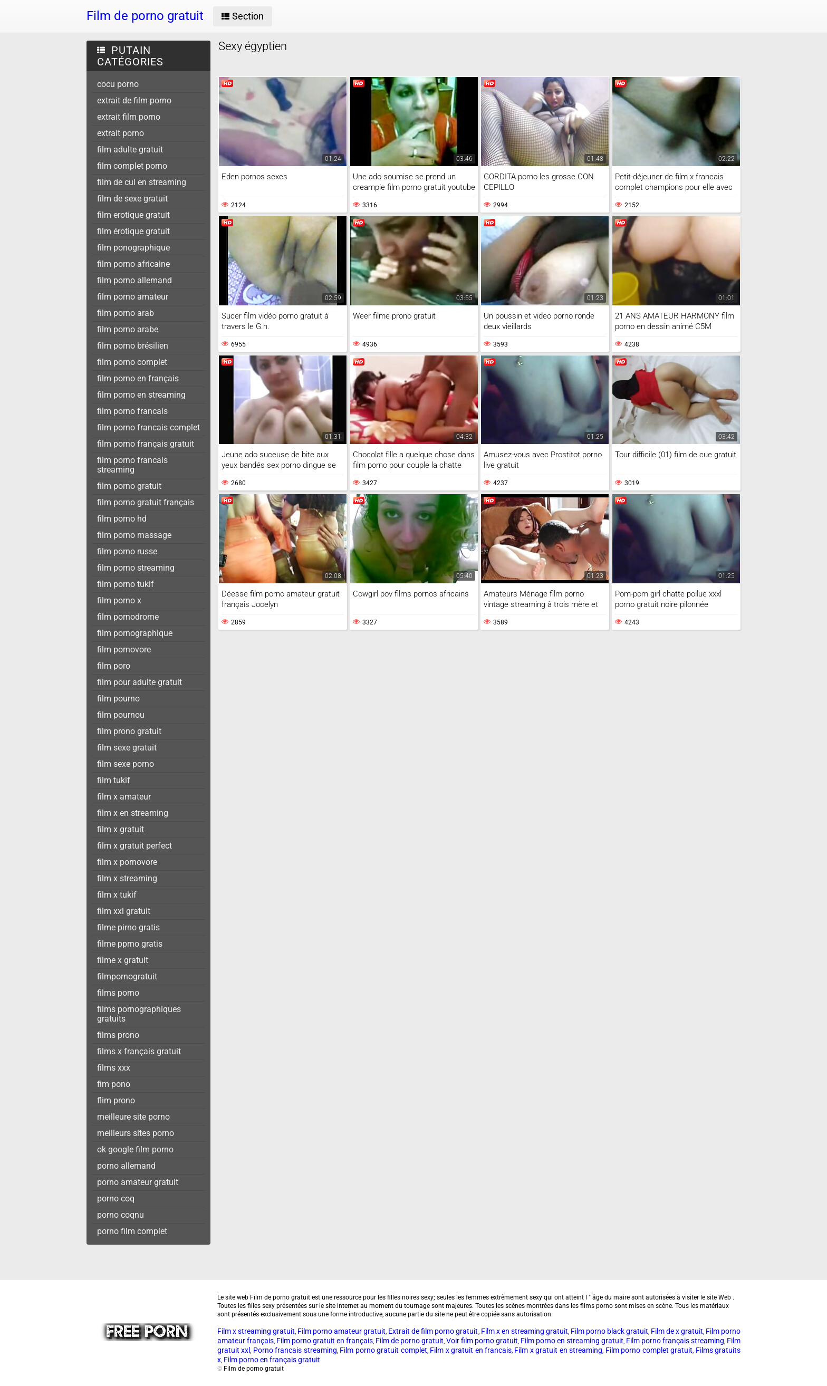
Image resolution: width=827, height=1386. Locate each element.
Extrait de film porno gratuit (433, 1331)
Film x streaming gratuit (256, 1331)
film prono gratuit (129, 731)
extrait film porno (128, 117)
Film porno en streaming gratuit (572, 1340)
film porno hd (122, 519)
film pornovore (124, 649)
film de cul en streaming (141, 182)
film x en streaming (132, 813)
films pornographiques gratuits (139, 1014)
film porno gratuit (129, 486)
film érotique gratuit (133, 231)
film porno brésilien (132, 346)
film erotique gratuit (133, 215)
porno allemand (126, 1166)
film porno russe (127, 551)
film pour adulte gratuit (139, 682)
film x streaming (127, 878)
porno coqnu (120, 1215)
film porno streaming (136, 568)
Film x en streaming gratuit (524, 1331)
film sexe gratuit (127, 748)
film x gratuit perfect (134, 846)
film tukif (113, 780)
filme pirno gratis (128, 927)
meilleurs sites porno (135, 1133)
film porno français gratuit (145, 444)
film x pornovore (127, 862)
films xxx (113, 1068)
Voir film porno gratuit (482, 1340)
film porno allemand (134, 280)
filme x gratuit (122, 960)
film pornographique (134, 633)
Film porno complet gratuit (649, 1350)
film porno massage (134, 535)
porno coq (115, 1199)
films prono (118, 1035)
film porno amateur (132, 297)
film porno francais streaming (132, 465)
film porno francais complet (148, 427)
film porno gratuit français (145, 502)
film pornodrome (128, 617)
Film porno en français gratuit (272, 1359)
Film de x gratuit (677, 1331)
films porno (118, 993)
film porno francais (132, 411)
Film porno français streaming (675, 1340)
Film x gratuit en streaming (558, 1350)
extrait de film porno (134, 100)
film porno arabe (127, 329)
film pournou (121, 715)
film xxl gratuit (123, 911)
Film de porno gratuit (410, 1340)
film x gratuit (120, 829)
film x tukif (117, 895)
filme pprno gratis (129, 944)
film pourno (118, 699)
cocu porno (118, 84)
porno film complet (132, 1231)
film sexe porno (125, 764)
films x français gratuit (139, 1051)
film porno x (119, 600)
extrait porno (120, 133)
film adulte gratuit (130, 150)
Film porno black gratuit (609, 1331)
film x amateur (124, 797)
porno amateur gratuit (137, 1182)
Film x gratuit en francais (471, 1350)
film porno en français (138, 378)
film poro (113, 666)
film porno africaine (133, 264)
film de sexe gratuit (132, 199)
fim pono (113, 1084)
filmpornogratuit (127, 976)
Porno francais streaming (295, 1350)
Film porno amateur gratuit (341, 1331)
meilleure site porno (133, 1117)
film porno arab (125, 313)
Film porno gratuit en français (324, 1340)
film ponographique (133, 248)
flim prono (116, 1100)
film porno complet (132, 362)
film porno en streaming (141, 395)
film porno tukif (125, 584)
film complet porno (132, 166)
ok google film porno (135, 1149)
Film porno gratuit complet (383, 1350)
